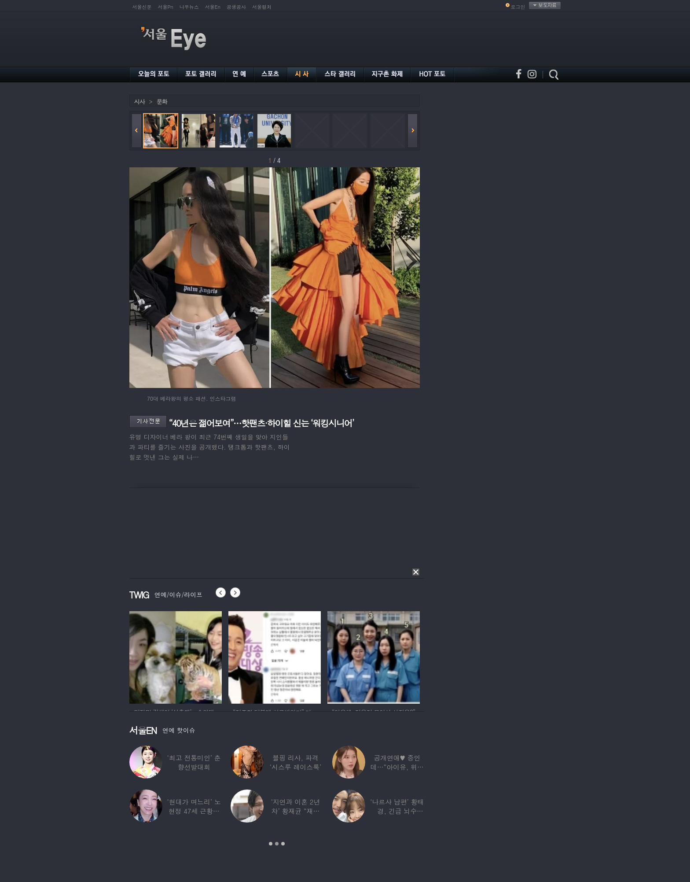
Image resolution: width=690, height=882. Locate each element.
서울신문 (142, 7)
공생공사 (236, 7)
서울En (212, 7)
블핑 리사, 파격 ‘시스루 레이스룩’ (295, 762)
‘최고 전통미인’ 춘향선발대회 (193, 762)
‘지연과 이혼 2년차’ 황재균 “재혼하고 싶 (295, 811)
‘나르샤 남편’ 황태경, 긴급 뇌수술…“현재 (397, 811)
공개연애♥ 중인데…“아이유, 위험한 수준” (396, 767)
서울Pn (165, 7)
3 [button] (283, 843)
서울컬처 (262, 7)
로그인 (518, 7)
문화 (162, 101)
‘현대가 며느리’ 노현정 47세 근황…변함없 (193, 811)
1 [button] (270, 843)
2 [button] (277, 843)
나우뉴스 (189, 7)
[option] (175, 656)
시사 (139, 101)
